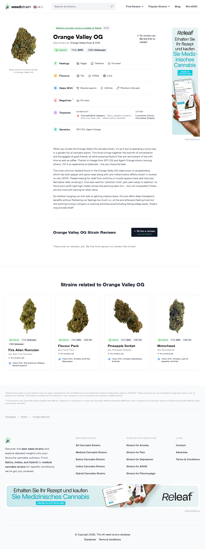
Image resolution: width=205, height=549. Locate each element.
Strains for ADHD (136, 466)
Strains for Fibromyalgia (140, 473)
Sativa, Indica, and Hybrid (21, 462)
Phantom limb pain (128, 88)
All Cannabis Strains (88, 445)
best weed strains (33, 448)
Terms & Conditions (188, 459)
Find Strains (134, 6)
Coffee (93, 75)
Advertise (181, 452)
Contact (181, 445)
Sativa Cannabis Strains (90, 459)
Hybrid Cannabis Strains (90, 473)
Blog (177, 6)
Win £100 (191, 6)
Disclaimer (90, 539)
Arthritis (106, 88)
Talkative (97, 63)
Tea (80, 75)
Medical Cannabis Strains (91, 452)
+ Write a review (144, 232)
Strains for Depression (139, 459)
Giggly (81, 63)
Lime (107, 75)
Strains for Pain (135, 452)
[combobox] (84, 6)
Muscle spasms (86, 88)
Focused (114, 63)
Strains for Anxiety (137, 445)
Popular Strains (159, 6)
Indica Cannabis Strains (90, 466)
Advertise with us (192, 139)
